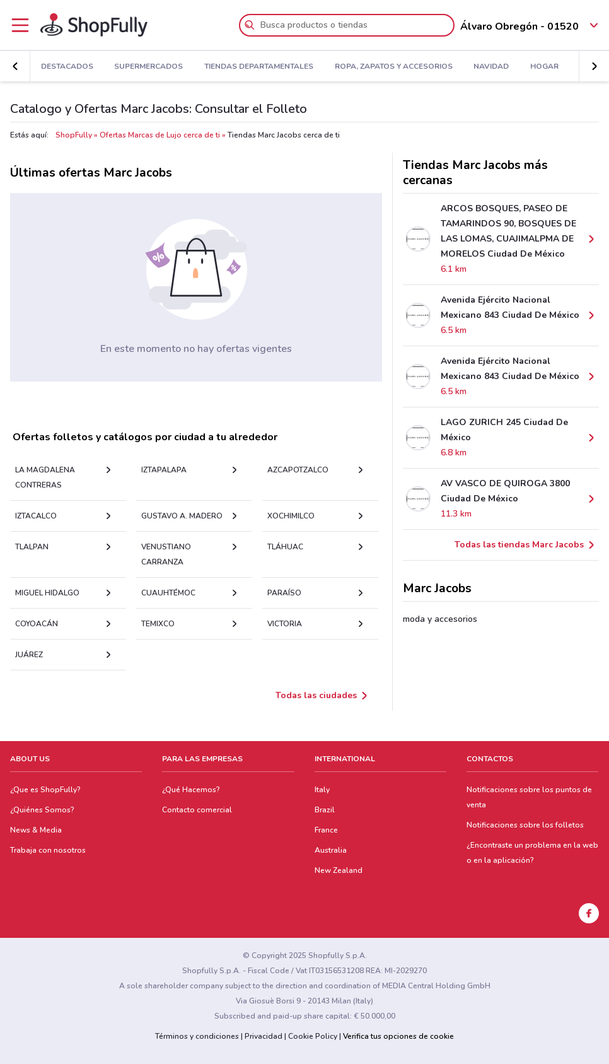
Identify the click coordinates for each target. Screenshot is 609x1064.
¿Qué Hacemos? (191, 790)
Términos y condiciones (197, 1036)
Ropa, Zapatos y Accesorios (394, 67)
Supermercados (148, 67)
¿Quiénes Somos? (42, 810)
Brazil (325, 810)
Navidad (491, 67)
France (326, 830)
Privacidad (263, 1036)
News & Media (36, 830)
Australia (331, 850)
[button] (594, 66)
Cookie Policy (312, 1036)
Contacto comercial (197, 810)
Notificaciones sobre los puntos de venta (529, 797)
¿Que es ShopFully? (45, 790)
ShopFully (73, 135)
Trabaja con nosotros (48, 850)
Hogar (544, 67)
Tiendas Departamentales (258, 67)
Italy (322, 790)
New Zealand (338, 870)
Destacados (67, 67)
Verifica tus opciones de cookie (398, 1036)
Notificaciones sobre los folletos (525, 825)
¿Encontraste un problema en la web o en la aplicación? (532, 852)
